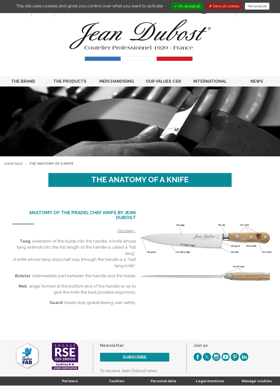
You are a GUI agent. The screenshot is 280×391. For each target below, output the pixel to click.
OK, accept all (187, 6)
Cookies (116, 381)
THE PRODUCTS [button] (69, 81)
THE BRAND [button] (23, 81)
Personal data (163, 381)
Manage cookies (257, 381)
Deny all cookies (224, 6)
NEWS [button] (256, 81)
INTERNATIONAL (210, 81)
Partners (70, 381)
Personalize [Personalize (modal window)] (257, 6)
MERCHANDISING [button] (116, 81)
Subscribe (135, 357)
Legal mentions (210, 381)
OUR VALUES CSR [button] (163, 81)
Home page (13, 164)
